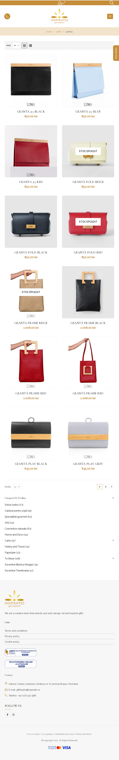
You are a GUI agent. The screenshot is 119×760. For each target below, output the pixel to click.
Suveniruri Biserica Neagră (19, 564)
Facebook (7, 714)
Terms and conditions (16, 630)
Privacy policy (12, 636)
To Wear (9, 558)
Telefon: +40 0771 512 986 (20, 695)
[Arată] (16, 45)
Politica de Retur (83, 734)
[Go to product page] (31, 81)
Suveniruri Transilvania (17, 570)
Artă (7, 522)
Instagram (13, 714)
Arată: (8, 45)
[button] (111, 3)
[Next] (111, 486)
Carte (8, 540)
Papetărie (10, 552)
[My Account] (59, 3)
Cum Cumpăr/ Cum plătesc (40, 734)
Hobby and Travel (15, 546)
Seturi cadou (12, 504)
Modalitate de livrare (64, 734)
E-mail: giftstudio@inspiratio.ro (22, 689)
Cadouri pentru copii (16, 510)
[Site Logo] (59, 16)
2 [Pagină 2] (105, 486)
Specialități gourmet (16, 516)
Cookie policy (12, 641)
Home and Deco (14, 534)
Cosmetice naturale (15, 528)
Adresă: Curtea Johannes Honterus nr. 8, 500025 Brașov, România (41, 684)
